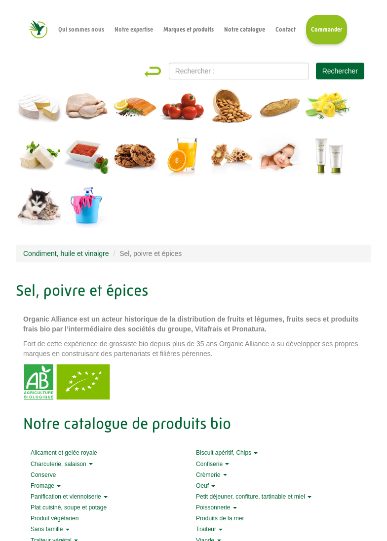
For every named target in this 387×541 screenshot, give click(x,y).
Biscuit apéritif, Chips (227, 452)
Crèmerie (211, 474)
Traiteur (209, 529)
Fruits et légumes (183, 109)
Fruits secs (231, 109)
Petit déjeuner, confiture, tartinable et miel (253, 496)
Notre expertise (134, 29)
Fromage (46, 485)
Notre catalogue (244, 29)
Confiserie (212, 464)
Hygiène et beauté (328, 158)
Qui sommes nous (81, 29)
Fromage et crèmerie (39, 109)
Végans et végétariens (39, 158)
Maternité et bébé (279, 158)
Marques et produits (188, 29)
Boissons (183, 158)
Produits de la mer (135, 109)
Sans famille (50, 529)
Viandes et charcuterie (87, 109)
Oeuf (205, 485)
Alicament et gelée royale (231, 158)
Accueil (38, 29)
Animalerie (39, 207)
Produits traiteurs (328, 109)
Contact (285, 29)
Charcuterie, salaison (62, 464)
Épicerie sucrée (135, 158)
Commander (326, 29)
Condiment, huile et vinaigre (66, 253)
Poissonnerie (216, 507)
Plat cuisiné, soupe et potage (69, 507)
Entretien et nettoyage (87, 207)
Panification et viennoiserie (69, 496)
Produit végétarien (54, 518)
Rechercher (340, 71)
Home (161, 71)
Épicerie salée (87, 158)
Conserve (43, 474)
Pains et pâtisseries (279, 109)
